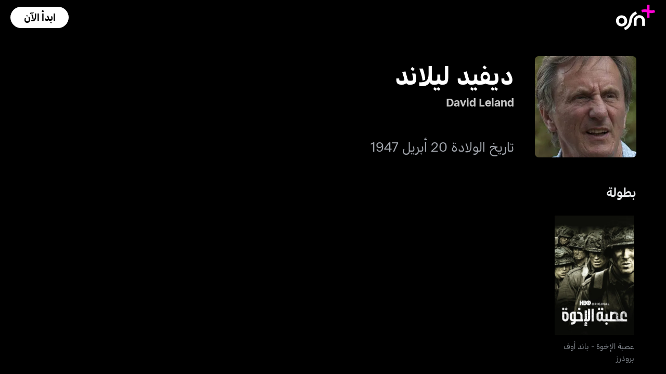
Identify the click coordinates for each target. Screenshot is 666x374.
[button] (39, 17)
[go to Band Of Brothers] (595, 275)
